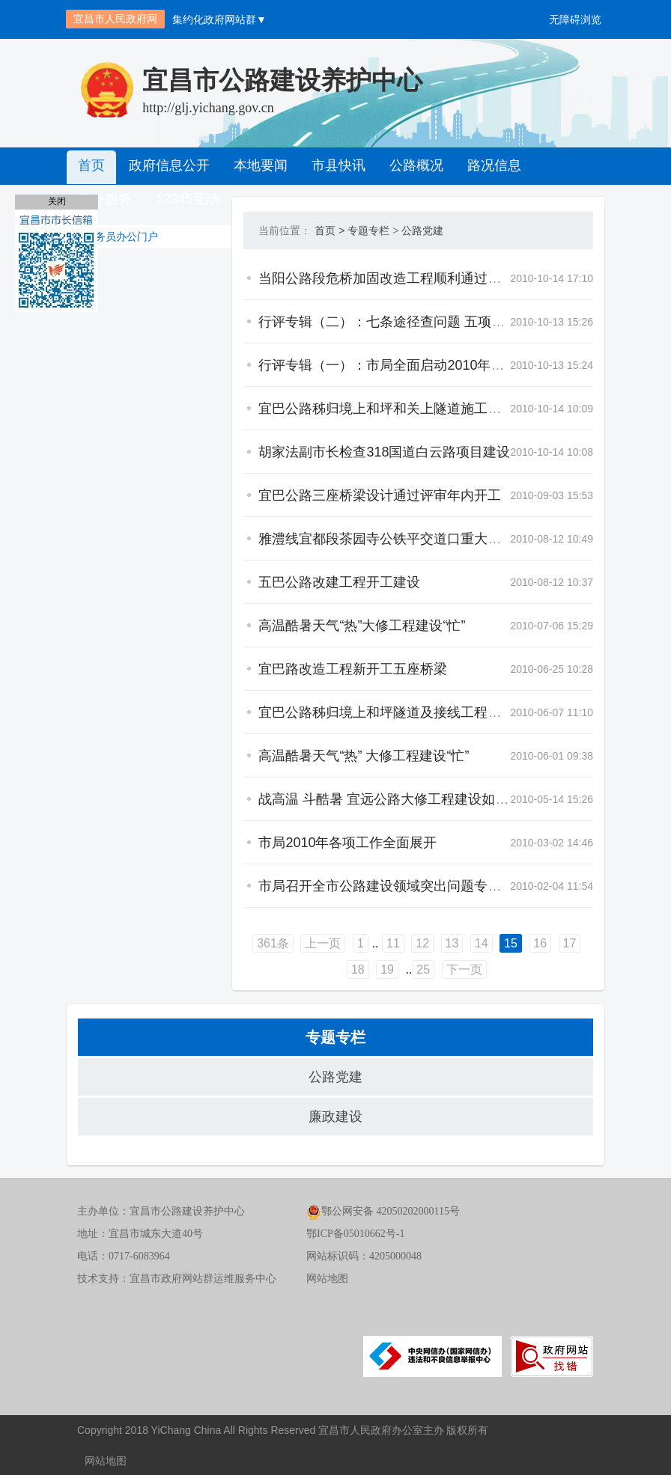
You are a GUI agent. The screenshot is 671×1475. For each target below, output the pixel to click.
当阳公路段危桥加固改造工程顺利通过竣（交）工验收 (350, 278)
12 (358, 943)
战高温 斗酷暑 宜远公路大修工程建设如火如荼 (327, 799)
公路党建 (353, 230)
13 (388, 943)
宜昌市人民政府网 (115, 19)
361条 (208, 943)
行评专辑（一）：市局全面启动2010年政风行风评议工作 (359, 365)
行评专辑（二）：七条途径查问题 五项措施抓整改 (339, 321)
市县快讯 (333, 166)
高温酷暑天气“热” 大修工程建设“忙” (294, 755)
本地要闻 (257, 166)
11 (329, 943)
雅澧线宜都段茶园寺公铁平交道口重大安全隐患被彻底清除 (364, 538)
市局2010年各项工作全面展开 (278, 842)
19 (564, 943)
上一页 (258, 943)
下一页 (400, 969)
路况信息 (486, 166)
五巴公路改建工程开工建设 (269, 582)
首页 (90, 166)
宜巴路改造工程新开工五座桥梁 (283, 669)
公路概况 (410, 166)
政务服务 (562, 166)
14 (417, 943)
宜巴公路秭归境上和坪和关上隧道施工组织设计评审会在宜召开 (377, 408)
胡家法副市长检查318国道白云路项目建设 (314, 452)
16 (475, 943)
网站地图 (327, 1278)
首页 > (260, 230)
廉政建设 (335, 1116)
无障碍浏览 (575, 19)
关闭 (57, 201)
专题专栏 (299, 230)
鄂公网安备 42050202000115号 (383, 1211)
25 (358, 969)
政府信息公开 (167, 166)
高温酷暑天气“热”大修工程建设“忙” (292, 625)
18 (534, 943)
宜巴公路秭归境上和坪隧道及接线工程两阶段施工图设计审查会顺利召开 (404, 712)
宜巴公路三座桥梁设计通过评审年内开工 (310, 495)
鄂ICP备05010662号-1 (355, 1233)
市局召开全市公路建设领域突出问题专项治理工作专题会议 (364, 886)
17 (505, 943)
